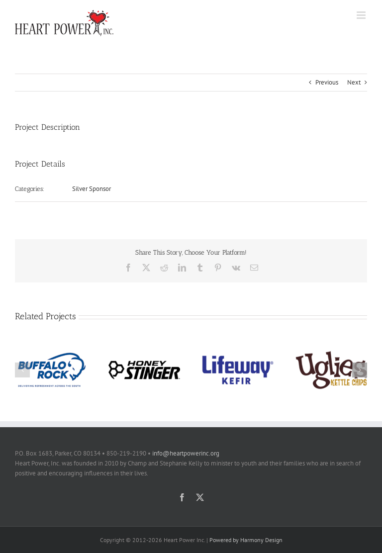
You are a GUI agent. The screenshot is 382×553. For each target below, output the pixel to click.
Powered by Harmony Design (246, 540)
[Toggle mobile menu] (362, 15)
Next (354, 82)
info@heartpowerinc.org (185, 453)
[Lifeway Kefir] (238, 347)
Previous (326, 82)
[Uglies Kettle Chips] (331, 347)
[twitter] (200, 497)
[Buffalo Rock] (51, 347)
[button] (22, 370)
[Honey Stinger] (144, 347)
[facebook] (182, 497)
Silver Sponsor (91, 188)
